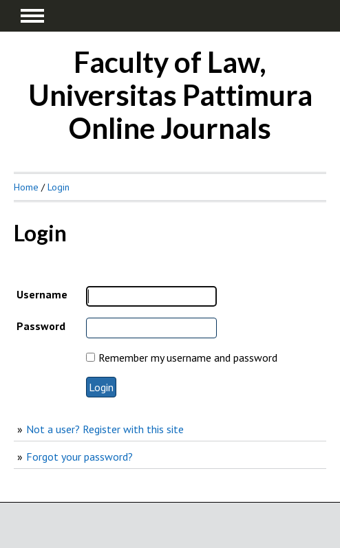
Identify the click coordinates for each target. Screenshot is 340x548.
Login (58, 187)
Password (41, 326)
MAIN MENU (32, 16)
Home (26, 187)
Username (42, 294)
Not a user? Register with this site (105, 429)
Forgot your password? (79, 456)
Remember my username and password (187, 357)
